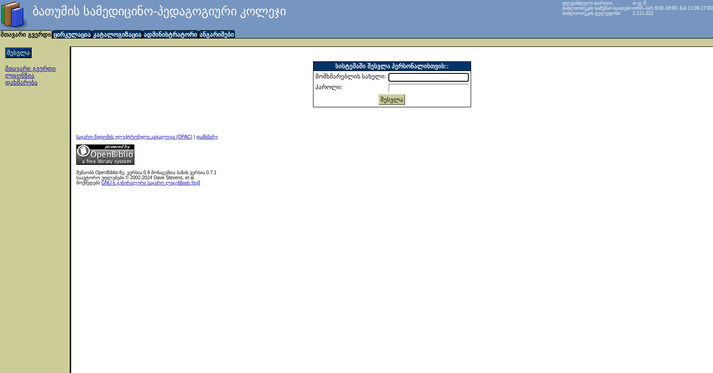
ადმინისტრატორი (170, 34)
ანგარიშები (217, 34)
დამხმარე (207, 136)
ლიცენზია (19, 75)
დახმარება (21, 82)
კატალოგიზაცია (117, 34)
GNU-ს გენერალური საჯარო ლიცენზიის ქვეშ (150, 182)
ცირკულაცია (72, 34)
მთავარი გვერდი (30, 68)
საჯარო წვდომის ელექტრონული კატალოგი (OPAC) (134, 136)
